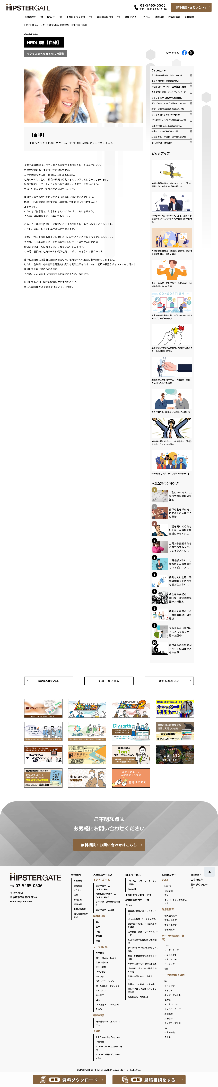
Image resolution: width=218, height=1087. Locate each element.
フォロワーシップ (172, 1009)
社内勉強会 (169, 1032)
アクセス (78, 890)
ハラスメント (170, 954)
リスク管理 (101, 967)
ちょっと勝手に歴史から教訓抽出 (167, 97)
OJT (166, 968)
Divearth (132, 888)
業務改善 (168, 1013)
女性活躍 (168, 890)
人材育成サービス (33, 17)
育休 (166, 895)
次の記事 (169, 681)
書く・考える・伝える (106, 957)
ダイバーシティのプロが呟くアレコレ (169, 103)
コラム (146, 17)
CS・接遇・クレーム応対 (107, 1004)
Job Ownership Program (108, 1037)
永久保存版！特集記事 (162, 142)
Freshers (100, 1041)
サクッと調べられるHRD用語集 (166, 114)
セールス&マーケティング (108, 985)
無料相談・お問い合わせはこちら (109, 844)
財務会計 (168, 1018)
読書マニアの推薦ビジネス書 (165, 131)
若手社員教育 (170, 920)
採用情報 (78, 904)
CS (165, 1027)
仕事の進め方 (102, 962)
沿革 (76, 894)
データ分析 (169, 985)
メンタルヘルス (171, 1004)
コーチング (169, 964)
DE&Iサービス (54, 17)
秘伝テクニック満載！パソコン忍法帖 (169, 136)
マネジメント (102, 971)
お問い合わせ (80, 908)
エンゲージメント (172, 994)
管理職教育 (169, 929)
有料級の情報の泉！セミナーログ (167, 75)
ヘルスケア (101, 990)
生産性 (167, 999)
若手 (98, 926)
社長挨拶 (78, 880)
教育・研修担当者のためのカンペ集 (168, 108)
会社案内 (189, 17)
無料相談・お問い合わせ (191, 7)
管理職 (99, 936)
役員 (98, 940)
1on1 (166, 945)
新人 (98, 922)
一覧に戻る (109, 681)
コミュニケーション (105, 981)
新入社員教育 (170, 915)
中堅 (98, 931)
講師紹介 (159, 17)
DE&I (98, 999)
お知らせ (78, 899)
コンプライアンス (172, 1022)
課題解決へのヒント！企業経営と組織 (169, 86)
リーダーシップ (171, 949)
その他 (99, 1009)
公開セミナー (132, 17)
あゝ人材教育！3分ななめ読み (165, 80)
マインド (100, 976)
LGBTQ (167, 885)
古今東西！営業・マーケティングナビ (169, 92)
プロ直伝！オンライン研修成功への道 (169, 120)
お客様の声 (174, 17)
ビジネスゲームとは (105, 909)
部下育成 (100, 953)
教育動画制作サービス (108, 17)
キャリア (100, 995)
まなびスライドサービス (79, 17)
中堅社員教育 (170, 924)
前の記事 (48, 681)
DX (165, 981)
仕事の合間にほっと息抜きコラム (167, 125)
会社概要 (78, 885)
